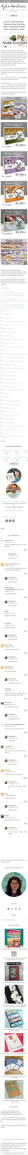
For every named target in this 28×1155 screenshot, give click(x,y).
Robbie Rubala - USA (8, 318)
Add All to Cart (14, 463)
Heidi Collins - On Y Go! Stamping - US (12, 404)
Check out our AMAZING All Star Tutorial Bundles (14, 501)
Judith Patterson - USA (8, 408)
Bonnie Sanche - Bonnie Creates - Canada (13, 390)
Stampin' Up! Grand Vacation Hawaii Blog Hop (14, 949)
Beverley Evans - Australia (9, 332)
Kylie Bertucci (14, 6)
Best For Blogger (21, 1153)
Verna (6, 793)
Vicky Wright (8, 746)
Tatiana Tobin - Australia (8, 343)
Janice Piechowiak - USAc (9, 386)
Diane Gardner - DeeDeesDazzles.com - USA (14, 426)
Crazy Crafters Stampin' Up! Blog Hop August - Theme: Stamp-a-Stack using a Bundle (14, 1006)
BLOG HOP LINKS (5, 288)
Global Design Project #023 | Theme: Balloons (14, 1053)
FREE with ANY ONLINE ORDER (13, 510)
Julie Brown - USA (7, 310)
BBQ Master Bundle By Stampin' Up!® (14, 982)
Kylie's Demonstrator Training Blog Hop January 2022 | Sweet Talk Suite (15, 959)
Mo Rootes (5, 302)
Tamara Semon (9, 540)
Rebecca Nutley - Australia (9, 372)
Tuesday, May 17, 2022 (9, 542)
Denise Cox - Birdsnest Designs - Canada (13, 361)
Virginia (7, 815)
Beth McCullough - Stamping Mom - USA (13, 293)
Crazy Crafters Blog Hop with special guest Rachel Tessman (14, 1030)
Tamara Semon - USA (8, 411)
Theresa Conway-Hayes (9, 422)
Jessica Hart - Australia (8, 299)
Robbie (6, 611)
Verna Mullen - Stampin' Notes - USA (12, 383)
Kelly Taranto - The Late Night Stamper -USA (14, 368)
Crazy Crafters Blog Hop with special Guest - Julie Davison (15, 1077)
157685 (6, 452)
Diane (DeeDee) (9, 667)
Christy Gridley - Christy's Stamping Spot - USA (14, 321)
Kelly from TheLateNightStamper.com (15, 724)
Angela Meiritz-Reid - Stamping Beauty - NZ (13, 306)
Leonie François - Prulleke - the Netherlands (13, 346)
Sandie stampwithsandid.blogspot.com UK (13, 308)
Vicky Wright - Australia (8, 314)
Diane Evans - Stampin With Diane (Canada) (14, 304)
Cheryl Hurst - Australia (8, 325)
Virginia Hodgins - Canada (9, 364)
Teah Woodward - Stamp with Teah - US (12, 401)
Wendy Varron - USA (8, 350)
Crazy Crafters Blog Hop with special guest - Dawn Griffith (15, 1101)
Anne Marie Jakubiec (8, 336)
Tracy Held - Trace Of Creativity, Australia (13, 357)
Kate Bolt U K (6, 397)
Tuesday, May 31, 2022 (13, 555)
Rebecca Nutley (9, 645)
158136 (16, 452)
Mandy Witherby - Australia (9, 379)
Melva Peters (8, 702)
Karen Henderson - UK (8, 328)
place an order (15, 83)
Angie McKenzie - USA (8, 429)
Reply (25, 549)
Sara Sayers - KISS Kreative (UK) (11, 415)
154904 (6, 459)
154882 (16, 459)
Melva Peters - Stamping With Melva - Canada (14, 354)
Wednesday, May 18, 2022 (10, 704)
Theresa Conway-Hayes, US (12, 564)
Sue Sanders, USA (7, 393)
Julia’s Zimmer (6, 433)
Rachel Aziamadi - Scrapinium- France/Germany (15, 300)
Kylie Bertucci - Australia (9, 291)
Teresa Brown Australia (8, 419)
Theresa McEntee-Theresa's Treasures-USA (14, 339)
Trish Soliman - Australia (9, 375)
